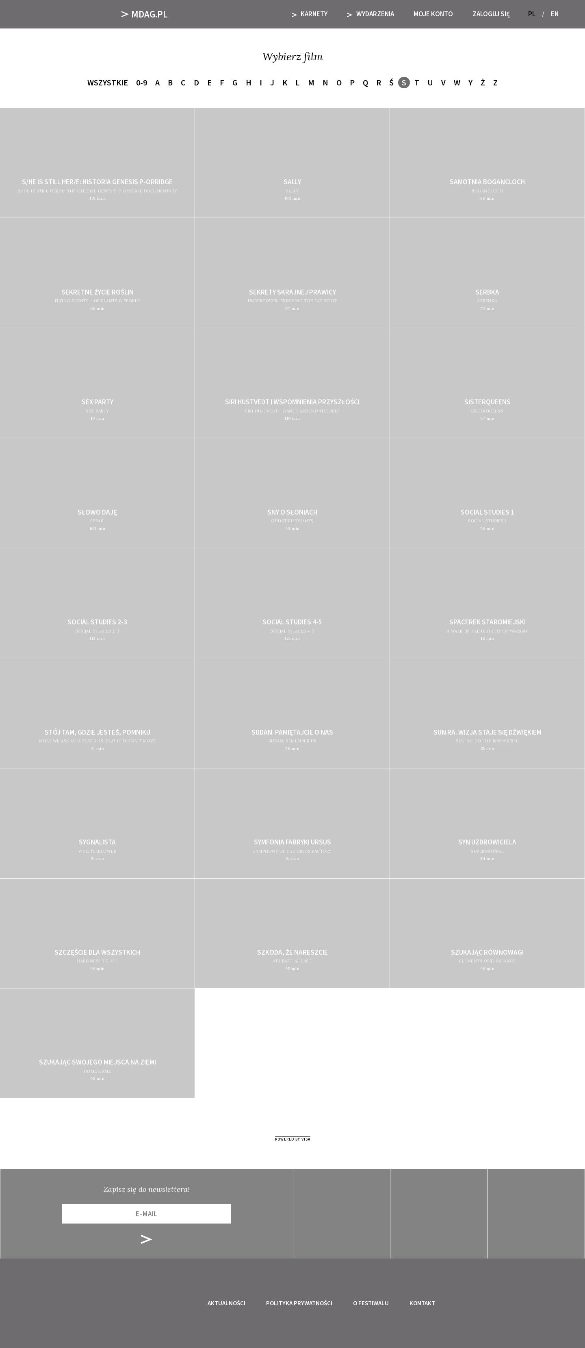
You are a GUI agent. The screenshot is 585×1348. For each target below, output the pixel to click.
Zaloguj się (491, 13)
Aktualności (226, 1303)
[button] (568, 14)
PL (531, 13)
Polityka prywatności (299, 1303)
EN (555, 13)
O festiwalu (371, 1303)
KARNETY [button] (310, 13)
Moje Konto (433, 13)
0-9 (141, 82)
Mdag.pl (144, 14)
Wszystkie (107, 82)
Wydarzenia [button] (370, 13)
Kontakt (422, 1303)
